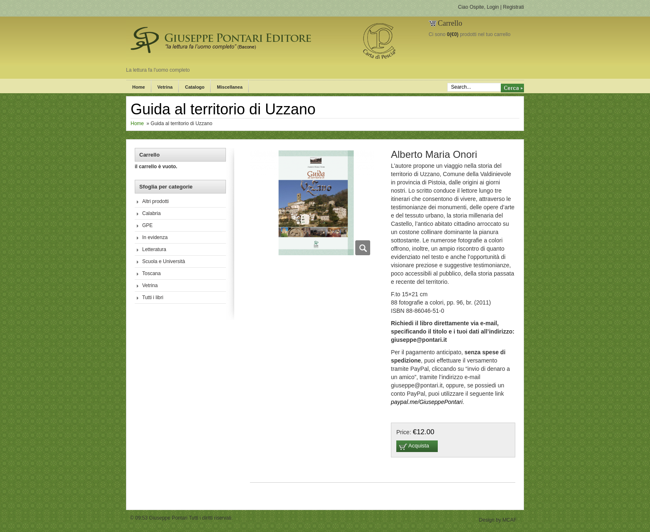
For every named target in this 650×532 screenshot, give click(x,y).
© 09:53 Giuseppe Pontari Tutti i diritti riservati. (181, 518)
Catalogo (194, 87)
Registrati (513, 7)
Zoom (362, 247)
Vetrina (165, 87)
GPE (147, 225)
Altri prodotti (155, 201)
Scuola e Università (163, 261)
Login (493, 7)
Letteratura (154, 249)
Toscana (151, 273)
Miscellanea (230, 87)
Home (138, 87)
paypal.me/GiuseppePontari (427, 402)
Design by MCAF (498, 520)
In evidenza (154, 237)
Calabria (151, 213)
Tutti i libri (152, 297)
